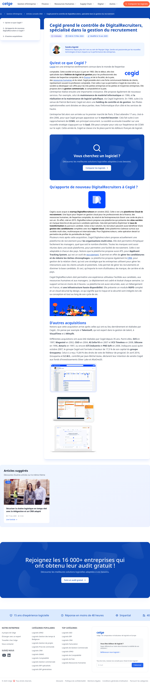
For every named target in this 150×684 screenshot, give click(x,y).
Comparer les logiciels (136, 4)
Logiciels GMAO (38, 654)
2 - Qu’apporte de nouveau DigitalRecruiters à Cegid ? (13, 29)
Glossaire (59, 681)
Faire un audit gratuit (75, 580)
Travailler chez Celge (10, 640)
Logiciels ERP (67, 636)
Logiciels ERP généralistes (42, 669)
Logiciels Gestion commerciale (43, 662)
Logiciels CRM (37, 650)
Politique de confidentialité (75, 681)
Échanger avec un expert (11, 636)
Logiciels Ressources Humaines (74, 663)
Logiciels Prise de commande (43, 647)
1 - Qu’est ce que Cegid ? (12, 23)
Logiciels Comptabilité (40, 658)
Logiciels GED (67, 633)
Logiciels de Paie (68, 659)
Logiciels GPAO (37, 633)
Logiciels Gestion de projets (42, 643)
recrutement (92, 254)
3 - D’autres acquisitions (12, 36)
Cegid (52, 66)
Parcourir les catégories (139, 681)
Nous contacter (8, 644)
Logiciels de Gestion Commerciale (75, 648)
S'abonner (137, 665)
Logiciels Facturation (70, 644)
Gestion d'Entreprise (14, 14)
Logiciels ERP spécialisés (41, 665)
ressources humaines (62, 80)
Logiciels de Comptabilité (71, 655)
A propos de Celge (9, 633)
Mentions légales (94, 681)
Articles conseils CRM (34, 14)
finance (87, 77)
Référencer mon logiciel (110, 652)
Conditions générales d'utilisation (115, 681)
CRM (130, 258)
